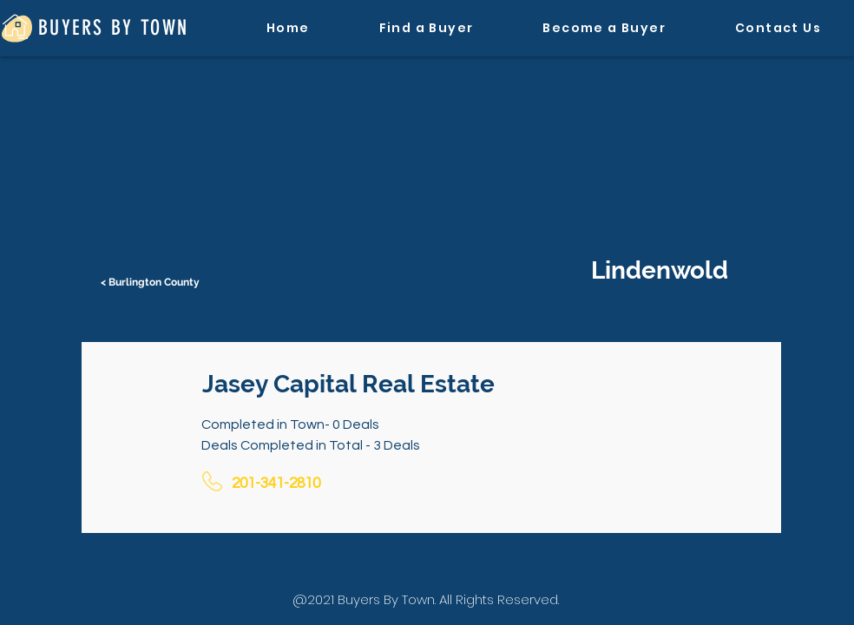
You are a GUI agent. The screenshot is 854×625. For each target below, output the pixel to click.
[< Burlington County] (152, 282)
